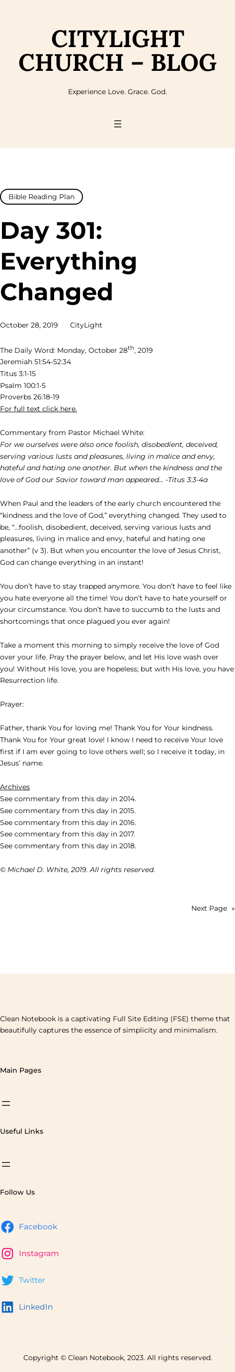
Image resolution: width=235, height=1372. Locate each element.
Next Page (213, 909)
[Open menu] (118, 124)
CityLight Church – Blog (117, 50)
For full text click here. (38, 408)
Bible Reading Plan (41, 196)
